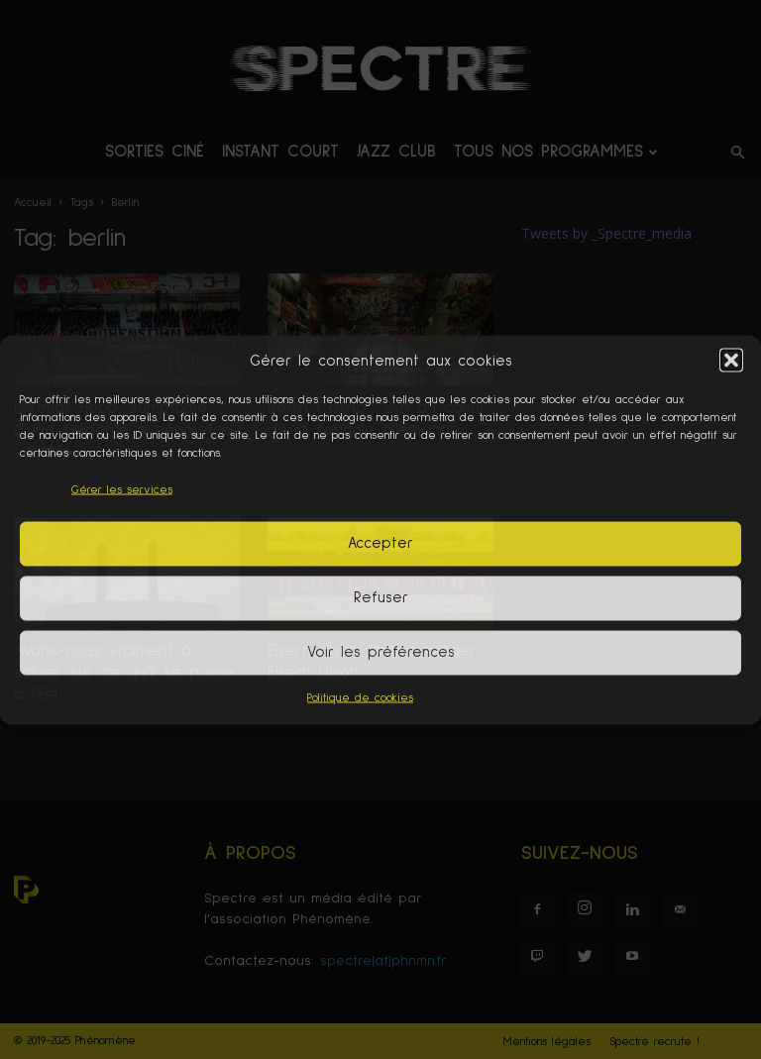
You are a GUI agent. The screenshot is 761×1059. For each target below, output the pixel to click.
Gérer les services (121, 489)
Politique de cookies (360, 697)
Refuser (381, 597)
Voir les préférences (381, 652)
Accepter (380, 543)
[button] (731, 361)
